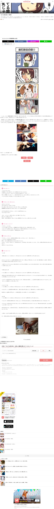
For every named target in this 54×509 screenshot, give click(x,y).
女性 (43, 350)
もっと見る (27, 455)
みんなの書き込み (27, 339)
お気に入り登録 (51, 19)
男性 (49, 350)
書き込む (4, 337)
